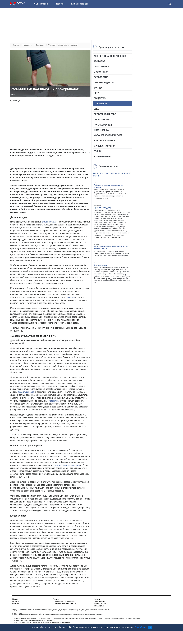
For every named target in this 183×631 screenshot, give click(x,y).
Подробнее (140, 627)
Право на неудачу (102, 207)
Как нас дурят (100, 265)
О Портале (15, 599)
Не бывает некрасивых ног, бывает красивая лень (111, 247)
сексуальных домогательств (66, 465)
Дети (96, 93)
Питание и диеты (104, 82)
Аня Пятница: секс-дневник (110, 56)
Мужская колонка (104, 146)
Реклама (56, 599)
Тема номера (101, 130)
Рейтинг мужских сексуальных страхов (108, 186)
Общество (100, 98)
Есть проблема (102, 156)
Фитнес (98, 87)
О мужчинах (101, 72)
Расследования (103, 124)
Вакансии (15, 603)
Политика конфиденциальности (64, 603)
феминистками (49, 222)
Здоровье (99, 61)
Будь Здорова (99, 606)
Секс (96, 109)
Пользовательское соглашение (64, 601)
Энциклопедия (41, 4)
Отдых (97, 151)
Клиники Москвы (79, 4)
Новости (59, 4)
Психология (101, 77)
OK (150, 627)
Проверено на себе (105, 114)
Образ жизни (101, 66)
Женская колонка (104, 140)
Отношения (100, 103)
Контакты (15, 601)
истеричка (53, 401)
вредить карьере (26, 392)
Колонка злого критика (108, 135)
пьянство (70, 297)
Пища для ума (102, 119)
